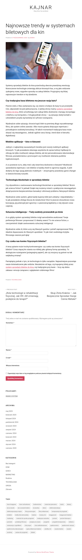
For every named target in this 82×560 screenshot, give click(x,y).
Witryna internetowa (12, 365)
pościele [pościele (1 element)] (9, 522)
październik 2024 (12, 422)
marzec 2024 (10, 441)
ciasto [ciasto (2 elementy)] (62, 504)
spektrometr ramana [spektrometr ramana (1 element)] (68, 525)
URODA (8, 486)
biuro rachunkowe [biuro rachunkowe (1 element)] (24, 504)
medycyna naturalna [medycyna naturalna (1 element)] (43, 518)
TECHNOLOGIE (17, 280)
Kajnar (41, 7)
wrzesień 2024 (11, 426)
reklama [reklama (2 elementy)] (71, 522)
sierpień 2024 (11, 430)
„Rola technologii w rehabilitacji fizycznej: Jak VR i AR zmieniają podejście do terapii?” (22, 294)
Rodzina (9, 478)
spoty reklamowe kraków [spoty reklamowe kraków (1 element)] (33, 529)
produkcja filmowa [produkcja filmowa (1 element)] (20, 522)
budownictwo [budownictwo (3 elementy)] (37, 504)
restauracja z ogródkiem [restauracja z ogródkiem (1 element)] (14, 525)
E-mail (8, 358)
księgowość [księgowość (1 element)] (52, 515)
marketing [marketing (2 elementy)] (10, 518)
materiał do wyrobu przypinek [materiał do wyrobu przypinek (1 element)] (25, 518)
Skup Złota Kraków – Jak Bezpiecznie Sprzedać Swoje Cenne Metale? (59, 294)
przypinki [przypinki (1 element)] (46, 522)
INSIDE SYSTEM (12, 396)
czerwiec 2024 (11, 433)
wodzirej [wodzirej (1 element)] (9, 532)
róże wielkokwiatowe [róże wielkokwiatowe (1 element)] (41, 525)
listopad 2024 (11, 419)
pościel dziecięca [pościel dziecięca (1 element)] (65, 518)
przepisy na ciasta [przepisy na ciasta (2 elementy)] (35, 522)
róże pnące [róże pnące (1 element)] (28, 525)
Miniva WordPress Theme (45, 552)
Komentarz (10, 323)
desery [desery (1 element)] (69, 504)
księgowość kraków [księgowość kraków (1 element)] (65, 515)
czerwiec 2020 (11, 448)
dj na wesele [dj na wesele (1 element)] (10, 508)
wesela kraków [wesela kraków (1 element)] (59, 529)
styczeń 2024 (10, 444)
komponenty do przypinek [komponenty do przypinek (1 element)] (59, 511)
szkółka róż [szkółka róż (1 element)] (47, 529)
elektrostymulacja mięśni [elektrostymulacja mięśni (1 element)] (14, 511)
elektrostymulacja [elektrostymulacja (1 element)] (55, 508)
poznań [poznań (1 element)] (55, 518)
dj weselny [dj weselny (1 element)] (36, 508)
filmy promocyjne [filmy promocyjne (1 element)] (30, 511)
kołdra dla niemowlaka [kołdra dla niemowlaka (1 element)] (21, 515)
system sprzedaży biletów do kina (20, 267)
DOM (7, 467)
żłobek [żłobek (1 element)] (33, 532)
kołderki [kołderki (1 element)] (9, 515)
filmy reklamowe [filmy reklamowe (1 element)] (43, 511)
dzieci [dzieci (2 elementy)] (44, 508)
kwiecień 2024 (11, 437)
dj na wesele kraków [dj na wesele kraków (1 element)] (24, 508)
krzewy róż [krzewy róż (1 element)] (43, 515)
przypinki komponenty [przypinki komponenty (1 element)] (58, 522)
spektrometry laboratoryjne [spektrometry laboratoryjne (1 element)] (15, 529)
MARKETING (10, 475)
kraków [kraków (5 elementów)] (34, 515)
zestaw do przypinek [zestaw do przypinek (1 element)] (21, 532)
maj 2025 (9, 411)
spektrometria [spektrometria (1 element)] (54, 525)
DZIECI (8, 471)
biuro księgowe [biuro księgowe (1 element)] (11, 504)
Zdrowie (9, 489)
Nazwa (9, 350)
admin (32, 37)
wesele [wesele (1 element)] (69, 529)
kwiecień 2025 (11, 415)
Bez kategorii (10, 464)
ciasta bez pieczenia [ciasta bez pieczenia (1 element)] (51, 504)
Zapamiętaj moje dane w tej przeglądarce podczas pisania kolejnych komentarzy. (35, 373)
